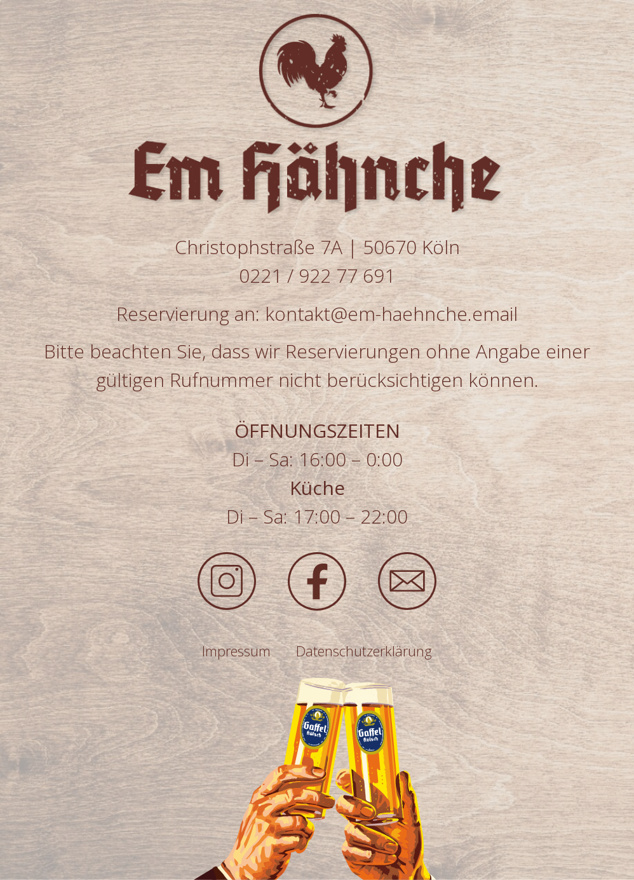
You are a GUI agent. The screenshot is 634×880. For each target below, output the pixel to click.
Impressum (236, 650)
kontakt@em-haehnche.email (391, 314)
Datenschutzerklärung (364, 650)
